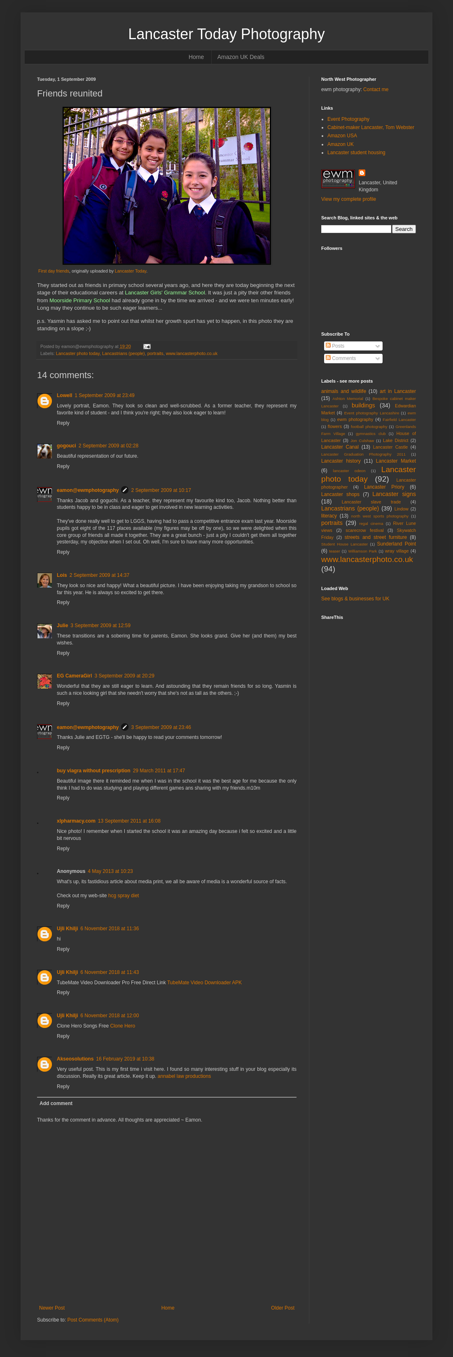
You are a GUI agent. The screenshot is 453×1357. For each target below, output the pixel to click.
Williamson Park (362, 551)
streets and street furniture (376, 537)
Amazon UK (340, 144)
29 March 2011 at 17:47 (159, 771)
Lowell (64, 395)
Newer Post (52, 1308)
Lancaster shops (340, 494)
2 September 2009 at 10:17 (161, 490)
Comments (341, 358)
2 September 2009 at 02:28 (108, 446)
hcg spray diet (123, 895)
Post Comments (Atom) (93, 1320)
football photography (369, 426)
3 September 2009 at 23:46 (161, 727)
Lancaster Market (396, 461)
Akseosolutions (75, 1059)
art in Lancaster (398, 391)
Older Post (282, 1308)
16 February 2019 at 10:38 (125, 1059)
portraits (155, 353)
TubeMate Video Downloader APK (204, 982)
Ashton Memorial (347, 398)
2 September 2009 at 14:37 (99, 575)
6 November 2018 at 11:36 (109, 928)
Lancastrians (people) (123, 353)
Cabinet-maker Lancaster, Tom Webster (370, 127)
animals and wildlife (343, 391)
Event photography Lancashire (371, 413)
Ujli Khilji (67, 928)
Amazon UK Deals (240, 57)
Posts (335, 346)
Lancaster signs (394, 494)
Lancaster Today (130, 270)
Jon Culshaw (362, 440)
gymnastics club (371, 433)
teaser (334, 551)
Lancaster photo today (78, 353)
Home (196, 57)
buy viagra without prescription (94, 771)
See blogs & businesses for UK (355, 599)
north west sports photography (380, 516)
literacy (329, 516)
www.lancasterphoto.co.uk (191, 353)
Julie (62, 625)
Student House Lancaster (344, 544)
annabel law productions (184, 1076)
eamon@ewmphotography (88, 490)
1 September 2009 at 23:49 (104, 395)
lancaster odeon (349, 470)
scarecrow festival (364, 530)
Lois (62, 575)
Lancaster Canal (340, 447)
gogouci (66, 446)
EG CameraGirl (74, 676)
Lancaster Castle (390, 446)
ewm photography (355, 419)
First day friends (53, 270)
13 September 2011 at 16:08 (129, 821)
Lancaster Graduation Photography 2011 (363, 454)
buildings (363, 405)
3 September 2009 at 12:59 (100, 625)
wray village (397, 550)
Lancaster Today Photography (226, 34)
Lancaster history (341, 461)
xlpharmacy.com (76, 821)
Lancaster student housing (356, 152)
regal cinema (371, 523)
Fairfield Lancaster (399, 419)
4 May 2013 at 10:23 (110, 871)
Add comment (56, 1103)
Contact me (375, 89)
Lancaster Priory (384, 487)
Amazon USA (342, 136)
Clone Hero (122, 1026)
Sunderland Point (396, 544)
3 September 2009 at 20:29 (124, 676)
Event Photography (348, 119)
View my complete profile (348, 199)
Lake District (396, 440)
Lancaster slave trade (371, 501)
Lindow (402, 508)
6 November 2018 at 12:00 (109, 1015)
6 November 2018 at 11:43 (109, 972)
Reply (63, 423)
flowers (335, 426)
